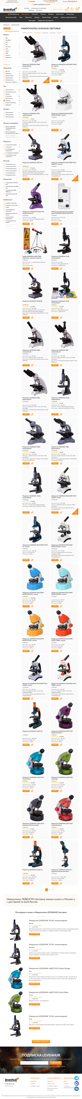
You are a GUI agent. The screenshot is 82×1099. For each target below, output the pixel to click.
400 (7, 42)
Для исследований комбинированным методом (11, 128)
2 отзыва (33, 306)
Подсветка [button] (7, 141)
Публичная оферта (53, 1086)
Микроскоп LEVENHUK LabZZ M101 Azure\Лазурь (49, 968)
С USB (7, 207)
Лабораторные (9, 75)
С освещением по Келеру (12, 153)
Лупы (20, 17)
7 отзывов (33, 598)
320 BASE (8, 40)
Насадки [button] (6, 109)
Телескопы (35, 14)
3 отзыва (33, 782)
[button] (50, 2)
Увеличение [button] (7, 179)
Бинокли (43, 14)
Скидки (66, 1083)
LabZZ (7, 51)
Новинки (31, 10)
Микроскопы (25, 14)
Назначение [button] (7, 68)
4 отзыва (33, 167)
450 (7, 59)
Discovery (8, 46)
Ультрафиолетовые (10, 175)
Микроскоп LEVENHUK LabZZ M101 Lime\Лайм (48, 992)
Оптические (9, 96)
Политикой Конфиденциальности (40, 1066)
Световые (8, 100)
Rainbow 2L (8, 57)
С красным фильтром (11, 170)
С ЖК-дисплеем (10, 119)
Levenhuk (16, 2)
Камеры (55, 17)
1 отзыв (32, 118)
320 (7, 38)
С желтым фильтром (11, 166)
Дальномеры (60, 14)
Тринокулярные (10, 116)
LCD (7, 48)
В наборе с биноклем (11, 203)
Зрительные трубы (11, 17)
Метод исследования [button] (10, 123)
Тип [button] (4, 86)
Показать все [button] (6, 64)
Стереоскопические (11, 102)
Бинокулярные (9, 112)
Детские (8, 71)
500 (7, 44)
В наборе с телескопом (12, 205)
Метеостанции (46, 17)
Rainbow (8, 55)
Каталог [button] (26, 8)
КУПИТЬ (26, 80)
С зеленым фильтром (11, 168)
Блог (66, 1081)
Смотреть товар (34, 934)
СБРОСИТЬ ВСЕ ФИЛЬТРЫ (12, 31)
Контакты (39, 10)
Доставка (34, 1081)
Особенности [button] (7, 200)
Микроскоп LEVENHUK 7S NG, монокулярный (48, 944)
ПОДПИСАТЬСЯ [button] (55, 1063)
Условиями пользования (54, 1066)
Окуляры (37, 17)
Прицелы (51, 14)
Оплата (33, 1083)
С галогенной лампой (11, 144)
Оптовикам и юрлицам (38, 8)
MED (7, 53)
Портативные (9, 98)
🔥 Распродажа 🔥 (13, 14)
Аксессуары (32, 20)
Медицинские (9, 77)
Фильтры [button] (6, 161)
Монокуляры (70, 14)
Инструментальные (11, 92)
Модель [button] (6, 34)
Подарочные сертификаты (45, 20)
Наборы (8, 94)
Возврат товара (36, 1086)
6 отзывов (61, 69)
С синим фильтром (10, 173)
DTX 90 (7, 61)
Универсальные (10, 80)
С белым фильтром (10, 164)
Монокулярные (10, 114)
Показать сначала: (27, 32)
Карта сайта (51, 1083)
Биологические (10, 89)
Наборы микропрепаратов (68, 17)
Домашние (8, 73)
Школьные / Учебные (11, 82)
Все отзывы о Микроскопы (41, 1041)
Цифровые (8, 104)
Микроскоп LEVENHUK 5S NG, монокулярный (48, 920)
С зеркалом (9, 147)
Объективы (28, 17)
